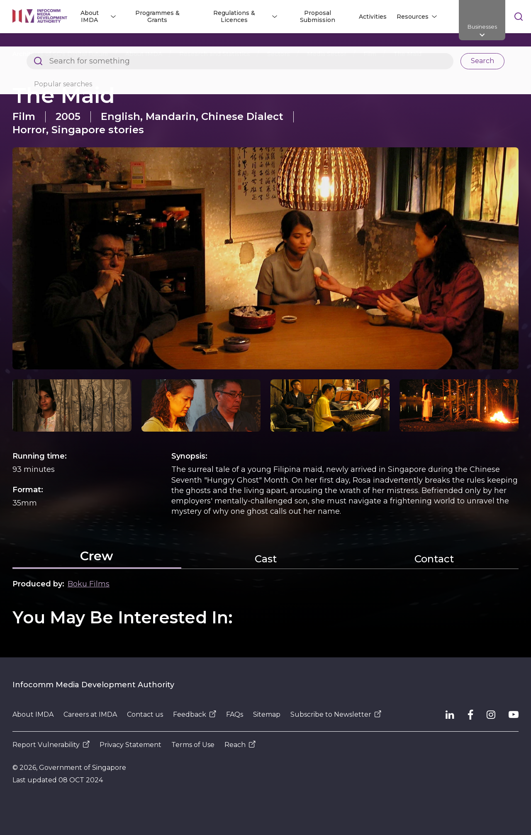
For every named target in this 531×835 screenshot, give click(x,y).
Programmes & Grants (157, 16)
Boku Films (89, 583)
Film (369, 54)
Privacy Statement (130, 745)
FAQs (234, 714)
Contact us (145, 714)
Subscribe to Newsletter (335, 714)
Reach (240, 745)
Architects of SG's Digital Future (60, 54)
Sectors (278, 54)
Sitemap (266, 714)
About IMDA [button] (89, 16)
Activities (373, 16)
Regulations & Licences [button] (234, 16)
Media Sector (326, 54)
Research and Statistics (214, 54)
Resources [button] (413, 16)
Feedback (194, 714)
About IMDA (143, 54)
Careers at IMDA (90, 714)
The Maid (407, 54)
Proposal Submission (317, 16)
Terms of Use (192, 745)
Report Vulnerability (51, 745)
